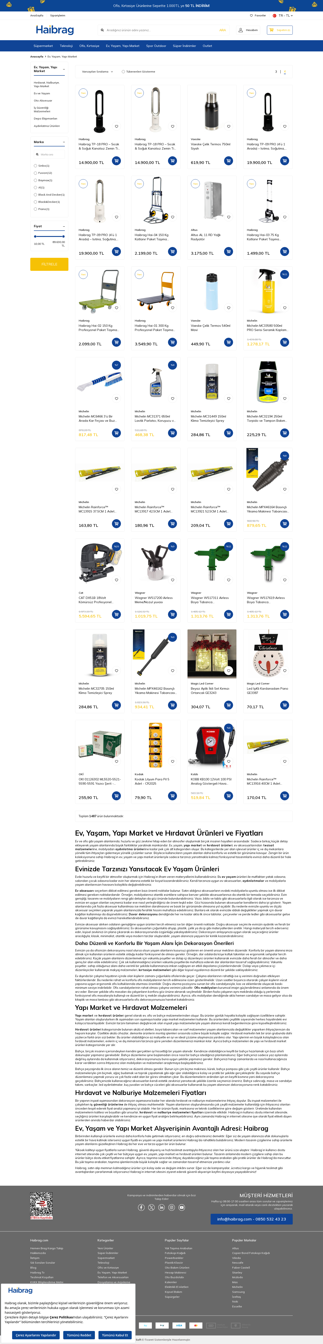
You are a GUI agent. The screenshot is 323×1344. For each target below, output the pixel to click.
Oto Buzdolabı (174, 1277)
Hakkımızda (38, 1253)
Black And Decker (49, 194)
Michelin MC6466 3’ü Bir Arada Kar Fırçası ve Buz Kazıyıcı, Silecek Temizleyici (98, 418)
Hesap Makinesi (175, 1272)
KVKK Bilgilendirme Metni (46, 1282)
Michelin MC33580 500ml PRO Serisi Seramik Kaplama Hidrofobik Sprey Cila (267, 328)
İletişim (34, 1258)
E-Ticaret (148, 1339)
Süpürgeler (172, 1296)
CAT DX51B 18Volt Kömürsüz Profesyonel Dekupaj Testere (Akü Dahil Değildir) (98, 600)
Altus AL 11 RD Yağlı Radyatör (205, 237)
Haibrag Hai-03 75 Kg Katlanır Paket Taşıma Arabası (263, 237)
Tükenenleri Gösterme (138, 71)
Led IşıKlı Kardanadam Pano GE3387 (267, 690)
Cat (81, 592)
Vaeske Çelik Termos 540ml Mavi (210, 328)
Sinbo (41, 166)
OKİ (81, 774)
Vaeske (196, 139)
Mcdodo (237, 1277)
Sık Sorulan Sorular (42, 1262)
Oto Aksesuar (43, 100)
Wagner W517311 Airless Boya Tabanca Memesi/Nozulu (210, 600)
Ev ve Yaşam (42, 93)
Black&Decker (47, 202)
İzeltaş (236, 1296)
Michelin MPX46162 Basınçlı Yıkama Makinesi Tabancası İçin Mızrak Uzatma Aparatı (155, 690)
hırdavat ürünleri (220, 845)
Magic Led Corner (202, 683)
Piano (41, 209)
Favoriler (258, 15)
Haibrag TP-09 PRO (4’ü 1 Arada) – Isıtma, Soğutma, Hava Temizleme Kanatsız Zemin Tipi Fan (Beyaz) (98, 237)
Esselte (237, 1306)
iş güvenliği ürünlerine (106, 1104)
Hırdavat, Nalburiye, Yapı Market (47, 84)
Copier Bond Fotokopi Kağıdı (251, 1253)
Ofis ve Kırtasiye (108, 1267)
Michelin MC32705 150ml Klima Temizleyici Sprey (96, 690)
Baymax (43, 180)
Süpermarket (43, 46)
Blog (33, 1267)
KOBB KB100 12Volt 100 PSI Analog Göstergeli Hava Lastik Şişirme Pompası (211, 781)
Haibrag (84, 139)
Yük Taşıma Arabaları (178, 1248)
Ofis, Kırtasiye (89, 46)
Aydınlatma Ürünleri (47, 126)
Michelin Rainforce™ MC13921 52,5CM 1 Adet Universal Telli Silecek (209, 509)
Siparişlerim (57, 15)
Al (39, 187)
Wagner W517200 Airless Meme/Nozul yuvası (154, 600)
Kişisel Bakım (173, 1291)
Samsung (238, 1291)
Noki (235, 1301)
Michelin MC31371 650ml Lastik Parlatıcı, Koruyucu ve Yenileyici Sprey (155, 418)
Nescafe (237, 1262)
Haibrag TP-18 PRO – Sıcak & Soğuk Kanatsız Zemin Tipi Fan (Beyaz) (156, 146)
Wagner (140, 592)
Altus (194, 230)
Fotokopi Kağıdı (175, 1253)
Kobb (194, 774)
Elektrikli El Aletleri (176, 1287)
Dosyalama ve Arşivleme (114, 1282)
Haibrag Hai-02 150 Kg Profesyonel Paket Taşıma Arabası (98, 328)
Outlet (207, 46)
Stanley (237, 1272)
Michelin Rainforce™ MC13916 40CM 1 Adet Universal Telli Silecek (263, 781)
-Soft (137, 1339)
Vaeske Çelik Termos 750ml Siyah (210, 146)
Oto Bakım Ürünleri (177, 1267)
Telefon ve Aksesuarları (113, 1277)
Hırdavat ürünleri (88, 1029)
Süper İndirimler (184, 46)
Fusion (43, 173)
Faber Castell (241, 1267)
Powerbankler (174, 1258)
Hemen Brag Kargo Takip (46, 1248)
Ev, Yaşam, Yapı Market (123, 46)
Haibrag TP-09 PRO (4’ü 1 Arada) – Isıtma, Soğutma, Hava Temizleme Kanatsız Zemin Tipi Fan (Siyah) (266, 146)
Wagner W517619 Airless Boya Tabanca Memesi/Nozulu (266, 600)
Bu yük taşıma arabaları (91, 1162)
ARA (222, 30)
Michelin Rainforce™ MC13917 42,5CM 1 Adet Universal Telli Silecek (152, 509)
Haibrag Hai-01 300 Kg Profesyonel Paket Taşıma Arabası (154, 328)
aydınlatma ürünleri (130, 849)
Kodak (139, 774)
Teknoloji (66, 46)
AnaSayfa (36, 15)
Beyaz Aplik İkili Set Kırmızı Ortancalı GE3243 (210, 690)
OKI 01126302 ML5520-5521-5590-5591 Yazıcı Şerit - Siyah (100, 781)
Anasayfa (36, 56)
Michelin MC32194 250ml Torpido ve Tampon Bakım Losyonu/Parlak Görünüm (266, 418)
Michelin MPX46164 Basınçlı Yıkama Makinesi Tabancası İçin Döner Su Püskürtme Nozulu (267, 509)
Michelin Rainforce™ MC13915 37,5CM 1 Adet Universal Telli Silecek (96, 509)
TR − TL (283, 16)
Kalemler (171, 1282)
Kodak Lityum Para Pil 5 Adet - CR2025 (152, 781)
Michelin (252, 320)
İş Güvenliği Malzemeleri (42, 109)
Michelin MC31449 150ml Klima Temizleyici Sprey (208, 418)
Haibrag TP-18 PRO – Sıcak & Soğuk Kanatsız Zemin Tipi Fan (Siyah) (99, 146)
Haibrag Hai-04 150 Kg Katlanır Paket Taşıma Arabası (151, 237)
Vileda (236, 1258)
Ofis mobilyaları (206, 987)
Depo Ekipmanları (45, 118)
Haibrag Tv (37, 1272)
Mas (235, 1282)
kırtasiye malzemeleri (155, 970)
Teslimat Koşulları (41, 1277)
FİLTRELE (49, 264)
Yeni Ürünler (105, 1248)
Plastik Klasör (174, 1262)
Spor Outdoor (156, 46)
